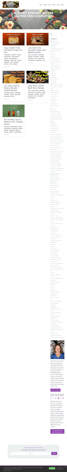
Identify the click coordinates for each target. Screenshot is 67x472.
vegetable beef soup (55, 326)
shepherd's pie (53, 295)
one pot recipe (6, 64)
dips (51, 107)
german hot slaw (54, 130)
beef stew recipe (54, 60)
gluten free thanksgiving (56, 170)
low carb (52, 233)
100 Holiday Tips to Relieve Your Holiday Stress (13, 122)
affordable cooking (7, 55)
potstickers (53, 280)
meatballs (52, 244)
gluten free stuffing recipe (57, 168)
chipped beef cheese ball (56, 85)
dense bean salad (54, 105)
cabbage (52, 64)
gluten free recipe (55, 161)
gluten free (20, 127)
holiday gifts (12, 95)
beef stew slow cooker (31, 92)
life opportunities (54, 229)
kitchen (12, 62)
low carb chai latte (41, 58)
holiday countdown (13, 60)
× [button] (65, 466)
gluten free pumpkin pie (56, 159)
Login (58, 4)
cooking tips (53, 100)
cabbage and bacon (55, 66)
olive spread (53, 248)
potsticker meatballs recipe (56, 278)
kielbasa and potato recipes (57, 208)
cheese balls (53, 77)
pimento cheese (54, 265)
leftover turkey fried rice (56, 217)
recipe (11, 64)
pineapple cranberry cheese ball (57, 270)
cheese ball (53, 75)
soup (51, 299)
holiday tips (19, 60)
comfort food (19, 55)
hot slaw (52, 199)
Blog (49, 4)
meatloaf (52, 246)
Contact (54, 4)
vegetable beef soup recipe (56, 328)
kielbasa (52, 206)
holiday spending (11, 131)
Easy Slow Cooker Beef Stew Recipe (36, 87)
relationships (53, 290)
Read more (20, 469)
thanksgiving (53, 307)
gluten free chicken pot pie (13, 58)
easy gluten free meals (13, 127)
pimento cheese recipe (56, 267)
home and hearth (7, 62)
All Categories (53, 41)
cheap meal (53, 73)
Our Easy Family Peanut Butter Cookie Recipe (12, 88)
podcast (52, 273)
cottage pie (53, 102)
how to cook (53, 200)
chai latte (29, 55)
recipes (52, 288)
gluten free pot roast (55, 157)
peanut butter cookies (7, 97)
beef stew (52, 56)
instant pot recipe (54, 204)
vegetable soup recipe (55, 335)
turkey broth (53, 318)
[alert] (33, 469)
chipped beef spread (55, 92)
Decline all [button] (60, 468)
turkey (52, 314)
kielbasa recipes (54, 210)
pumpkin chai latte (39, 60)
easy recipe (6, 58)
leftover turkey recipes (56, 223)
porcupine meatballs (55, 274)
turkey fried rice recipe (56, 322)
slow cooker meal (40, 96)
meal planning (16, 62)
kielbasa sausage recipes (56, 212)
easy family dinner (55, 111)
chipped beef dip (54, 90)
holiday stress (42, 94)
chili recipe (53, 81)
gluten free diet (54, 145)
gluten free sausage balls (56, 164)
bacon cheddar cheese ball (56, 49)
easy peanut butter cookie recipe (9, 93)
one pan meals (53, 252)
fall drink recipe (34, 55)
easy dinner (44, 92)
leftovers (52, 225)
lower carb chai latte (31, 60)
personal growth (54, 261)
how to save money (55, 202)
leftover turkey (54, 216)
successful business (54, 303)
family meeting (54, 128)
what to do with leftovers (57, 337)
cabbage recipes (54, 69)
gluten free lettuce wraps (56, 151)
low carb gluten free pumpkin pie (55, 237)
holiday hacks (6, 131)
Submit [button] (54, 453)
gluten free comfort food (56, 142)
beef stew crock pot (55, 58)
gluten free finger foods (56, 147)
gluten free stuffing (55, 166)
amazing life (53, 45)
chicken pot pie (13, 55)
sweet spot (53, 305)
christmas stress (38, 92)
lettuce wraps (53, 227)
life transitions (54, 231)
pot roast (52, 276)
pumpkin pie (53, 284)
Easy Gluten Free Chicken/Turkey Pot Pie (13, 50)
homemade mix (54, 193)
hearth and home (54, 178)
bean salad (52, 54)
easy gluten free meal (55, 113)
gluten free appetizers (7, 129)
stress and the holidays (31, 98)
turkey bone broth (54, 316)
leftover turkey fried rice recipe (56, 220)
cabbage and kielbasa (55, 68)
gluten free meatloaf (55, 155)
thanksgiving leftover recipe (55, 310)
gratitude (52, 172)
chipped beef (53, 83)
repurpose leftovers (55, 292)
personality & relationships (56, 263)
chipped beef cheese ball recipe (56, 87)
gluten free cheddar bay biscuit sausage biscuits (56, 137)
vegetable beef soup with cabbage (56, 330)
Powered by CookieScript (7, 470)
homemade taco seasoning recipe (56, 196)
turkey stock (53, 324)
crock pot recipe (54, 104)
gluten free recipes (55, 162)
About (40, 4)
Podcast (45, 4)
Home (62, 4)
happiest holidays (6, 60)
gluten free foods (54, 149)
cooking (52, 98)
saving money (15, 64)
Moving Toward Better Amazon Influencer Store (57, 431)
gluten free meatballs (55, 153)
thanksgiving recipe (55, 312)
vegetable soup (54, 333)
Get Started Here (55, 390)
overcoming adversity (55, 257)
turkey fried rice (54, 320)
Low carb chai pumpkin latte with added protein (37, 50)
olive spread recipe (55, 250)
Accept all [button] (52, 468)
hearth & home (6, 95)
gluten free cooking (55, 143)
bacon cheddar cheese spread (55, 51)
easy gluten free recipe (56, 117)
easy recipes (53, 124)
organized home (54, 255)
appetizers (52, 47)
